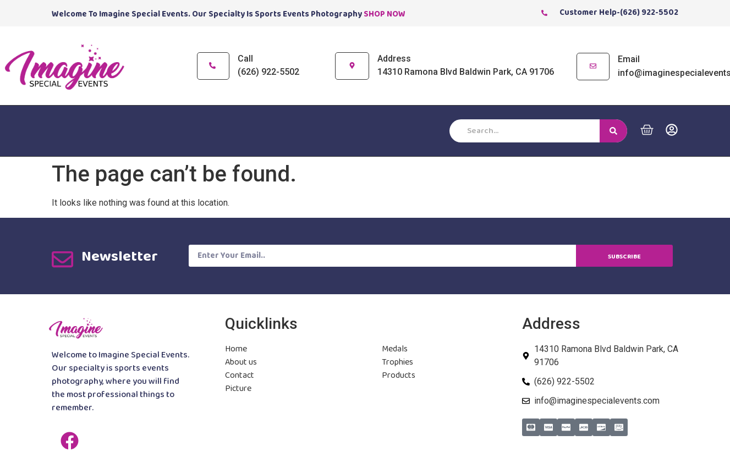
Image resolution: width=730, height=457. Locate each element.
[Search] (613, 130)
